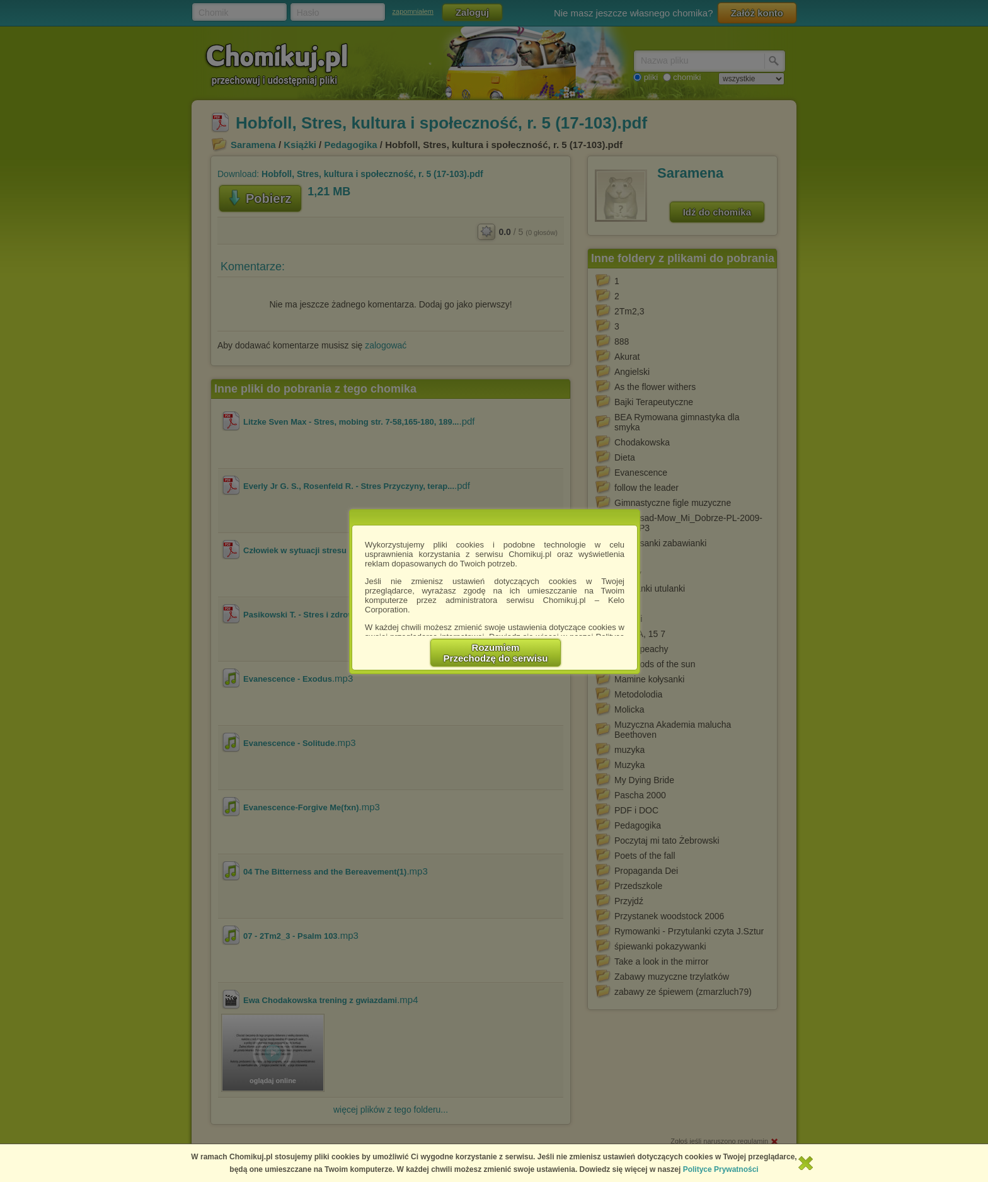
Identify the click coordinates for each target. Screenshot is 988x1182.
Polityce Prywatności (721, 1169)
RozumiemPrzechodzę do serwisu (496, 652)
